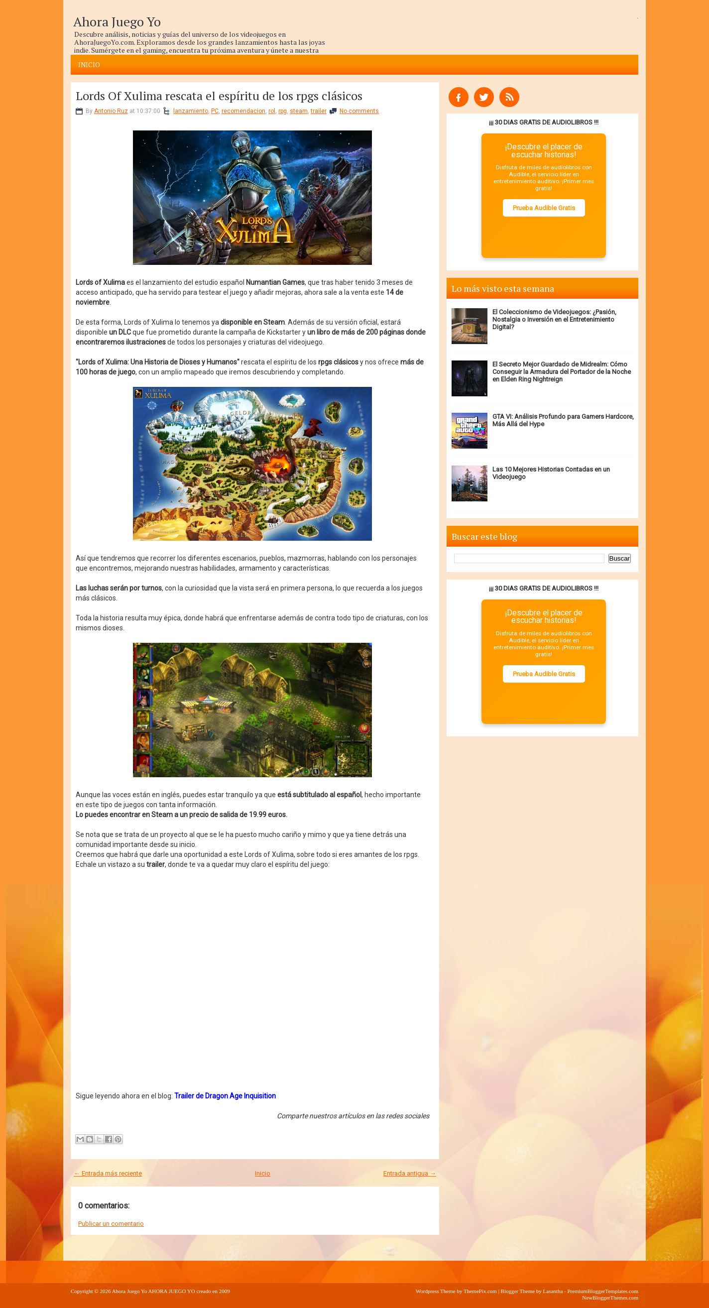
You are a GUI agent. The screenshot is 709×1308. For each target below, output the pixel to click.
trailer (319, 111)
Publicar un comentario (111, 1223)
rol (271, 111)
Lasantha (553, 1291)
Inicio (89, 64)
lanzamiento (190, 111)
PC (215, 111)
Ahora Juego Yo (117, 21)
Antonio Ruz (111, 111)
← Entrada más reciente (108, 1173)
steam (299, 111)
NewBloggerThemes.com (610, 1298)
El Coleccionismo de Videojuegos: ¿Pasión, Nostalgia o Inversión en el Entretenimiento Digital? (554, 319)
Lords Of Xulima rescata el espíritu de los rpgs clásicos (219, 96)
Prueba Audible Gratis (544, 208)
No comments (359, 111)
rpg (282, 111)
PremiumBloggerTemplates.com (602, 1291)
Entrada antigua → (409, 1173)
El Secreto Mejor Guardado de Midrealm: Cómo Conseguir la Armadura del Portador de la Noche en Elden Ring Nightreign (561, 371)
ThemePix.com (480, 1291)
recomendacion (243, 111)
